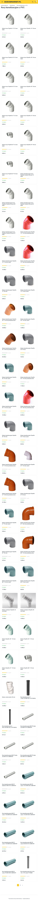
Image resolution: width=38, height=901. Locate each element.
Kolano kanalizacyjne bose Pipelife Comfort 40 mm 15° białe (27, 175)
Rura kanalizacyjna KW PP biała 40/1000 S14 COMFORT (28, 756)
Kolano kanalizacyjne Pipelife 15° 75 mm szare (27, 290)
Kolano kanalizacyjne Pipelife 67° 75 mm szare (9, 523)
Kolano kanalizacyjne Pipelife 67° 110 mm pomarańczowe (9, 465)
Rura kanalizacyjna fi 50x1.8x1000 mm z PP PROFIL (9, 727)
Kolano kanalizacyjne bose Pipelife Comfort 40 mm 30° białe (9, 204)
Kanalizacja (12, 5)
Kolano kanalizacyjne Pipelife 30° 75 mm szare (9, 378)
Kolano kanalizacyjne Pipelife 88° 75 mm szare (27, 581)
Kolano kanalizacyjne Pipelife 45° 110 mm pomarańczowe (27, 378)
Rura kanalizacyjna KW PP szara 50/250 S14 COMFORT (27, 843)
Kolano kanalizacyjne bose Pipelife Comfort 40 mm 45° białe (27, 204)
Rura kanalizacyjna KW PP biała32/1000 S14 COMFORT (9, 785)
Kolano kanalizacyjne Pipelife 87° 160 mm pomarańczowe (27, 523)
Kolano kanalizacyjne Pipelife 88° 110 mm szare (9, 581)
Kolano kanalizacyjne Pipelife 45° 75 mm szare (27, 436)
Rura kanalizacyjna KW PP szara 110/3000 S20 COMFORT (9, 843)
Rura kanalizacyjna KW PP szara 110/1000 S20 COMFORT (28, 785)
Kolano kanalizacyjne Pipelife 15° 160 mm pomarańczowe (27, 261)
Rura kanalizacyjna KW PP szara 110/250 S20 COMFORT (27, 814)
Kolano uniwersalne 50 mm (8, 697)
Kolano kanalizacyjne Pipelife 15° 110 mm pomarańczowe (27, 232)
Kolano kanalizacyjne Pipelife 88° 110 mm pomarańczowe (27, 552)
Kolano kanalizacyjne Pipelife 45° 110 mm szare (9, 407)
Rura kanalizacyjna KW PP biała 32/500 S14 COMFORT (9, 756)
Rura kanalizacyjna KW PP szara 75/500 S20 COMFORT (9, 872)
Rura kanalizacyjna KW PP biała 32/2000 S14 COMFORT (28, 727)
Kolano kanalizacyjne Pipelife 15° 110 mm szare (9, 261)
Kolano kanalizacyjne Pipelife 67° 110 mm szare (27, 465)
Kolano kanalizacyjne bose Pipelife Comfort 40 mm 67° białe (9, 233)
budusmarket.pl (4, 5)
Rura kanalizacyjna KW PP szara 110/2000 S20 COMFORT (9, 814)
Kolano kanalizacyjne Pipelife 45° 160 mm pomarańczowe (27, 407)
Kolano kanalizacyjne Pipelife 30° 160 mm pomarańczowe (9, 349)
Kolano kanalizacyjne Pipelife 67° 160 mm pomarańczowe (9, 494)
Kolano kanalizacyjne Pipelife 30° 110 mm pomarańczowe (9, 319)
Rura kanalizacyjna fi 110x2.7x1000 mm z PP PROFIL (28, 697)
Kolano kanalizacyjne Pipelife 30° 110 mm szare (27, 319)
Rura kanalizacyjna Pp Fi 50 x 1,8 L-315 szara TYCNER (27, 872)
